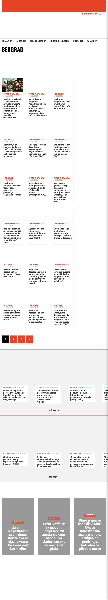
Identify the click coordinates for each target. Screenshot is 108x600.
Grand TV (92, 41)
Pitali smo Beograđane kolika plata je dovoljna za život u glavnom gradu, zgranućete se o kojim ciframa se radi (37, 276)
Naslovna (7, 41)
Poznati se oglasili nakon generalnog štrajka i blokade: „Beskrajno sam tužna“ (11, 315)
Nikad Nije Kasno (59, 41)
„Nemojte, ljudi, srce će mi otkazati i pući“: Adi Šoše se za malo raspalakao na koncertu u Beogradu (12, 150)
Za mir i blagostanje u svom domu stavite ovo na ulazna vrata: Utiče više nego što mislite (18, 538)
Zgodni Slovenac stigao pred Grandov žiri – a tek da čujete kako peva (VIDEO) (37, 233)
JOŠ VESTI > (54, 410)
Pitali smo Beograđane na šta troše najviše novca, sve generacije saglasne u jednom (12, 189)
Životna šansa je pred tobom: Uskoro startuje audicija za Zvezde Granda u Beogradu (63, 233)
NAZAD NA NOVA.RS (89, 14)
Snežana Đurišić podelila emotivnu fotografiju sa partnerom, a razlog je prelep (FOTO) (80, 395)
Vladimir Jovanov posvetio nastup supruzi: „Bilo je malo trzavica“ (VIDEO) (13, 460)
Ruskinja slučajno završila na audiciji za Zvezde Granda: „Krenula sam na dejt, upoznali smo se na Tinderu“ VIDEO (12, 236)
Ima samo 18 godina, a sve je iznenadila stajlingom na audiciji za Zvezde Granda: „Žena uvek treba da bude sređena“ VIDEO (62, 192)
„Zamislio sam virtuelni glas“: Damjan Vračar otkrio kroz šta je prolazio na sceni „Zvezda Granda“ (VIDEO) (48, 396)
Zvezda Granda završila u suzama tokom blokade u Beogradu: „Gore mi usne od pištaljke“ (62, 275)
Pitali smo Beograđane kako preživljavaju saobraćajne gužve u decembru (62, 104)
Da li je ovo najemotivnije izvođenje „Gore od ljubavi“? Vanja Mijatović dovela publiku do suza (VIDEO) (48, 462)
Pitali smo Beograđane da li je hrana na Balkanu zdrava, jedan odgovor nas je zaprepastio (37, 316)
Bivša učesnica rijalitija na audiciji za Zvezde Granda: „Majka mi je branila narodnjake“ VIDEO (37, 189)
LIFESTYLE (18, 522)
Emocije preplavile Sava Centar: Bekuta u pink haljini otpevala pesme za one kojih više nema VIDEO (37, 150)
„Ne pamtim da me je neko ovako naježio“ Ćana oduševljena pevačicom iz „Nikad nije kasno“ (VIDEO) (81, 462)
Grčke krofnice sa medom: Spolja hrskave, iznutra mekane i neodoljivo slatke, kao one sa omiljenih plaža (54, 536)
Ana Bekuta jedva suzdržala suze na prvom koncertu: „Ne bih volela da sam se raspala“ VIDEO (62, 150)
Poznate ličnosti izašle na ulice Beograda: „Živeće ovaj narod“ (11, 273)
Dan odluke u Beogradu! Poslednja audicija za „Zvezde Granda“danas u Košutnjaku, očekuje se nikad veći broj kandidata (37, 107)
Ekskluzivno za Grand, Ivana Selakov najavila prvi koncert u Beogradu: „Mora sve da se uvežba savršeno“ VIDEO (61, 317)
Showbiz (21, 41)
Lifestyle (78, 41)
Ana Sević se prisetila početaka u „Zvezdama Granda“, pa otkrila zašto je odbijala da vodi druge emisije (14, 395)
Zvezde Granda (38, 41)
